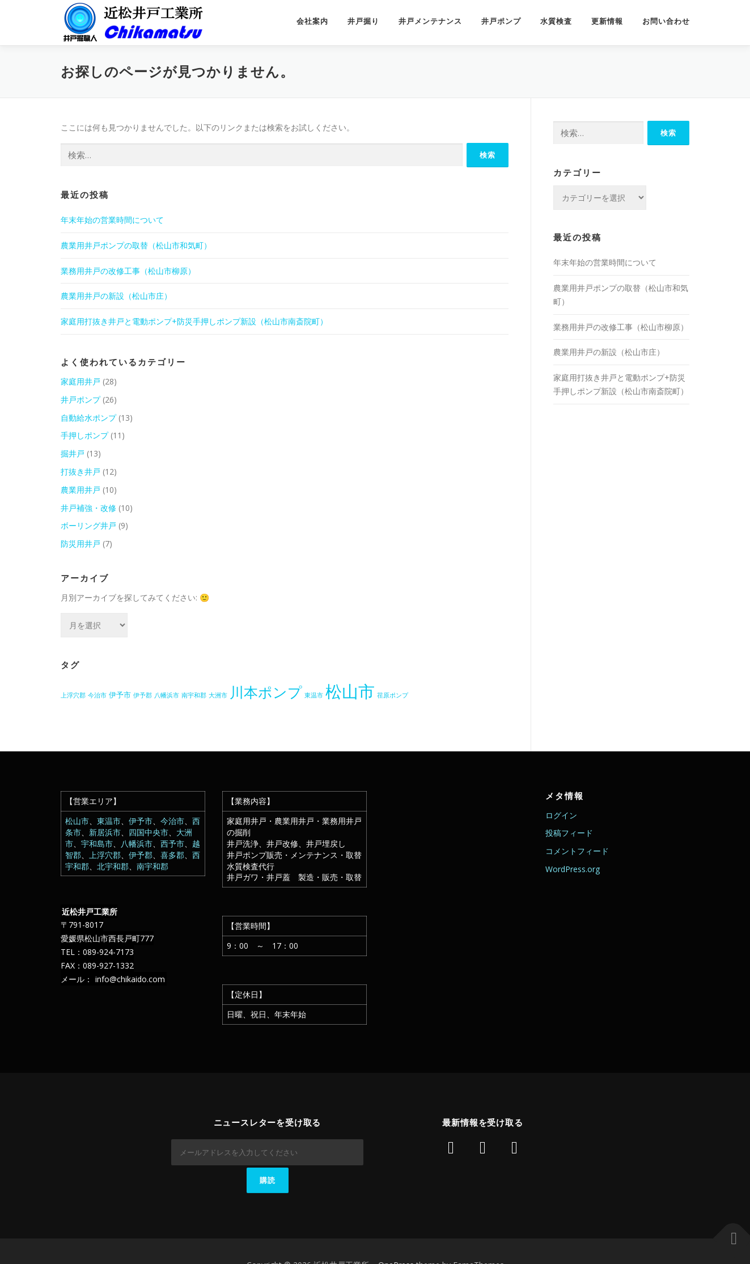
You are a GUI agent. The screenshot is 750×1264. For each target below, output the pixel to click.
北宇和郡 (113, 866)
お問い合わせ (666, 21)
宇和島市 (97, 843)
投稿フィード (569, 832)
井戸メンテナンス (430, 21)
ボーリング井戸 (88, 525)
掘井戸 (72, 453)
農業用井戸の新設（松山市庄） (116, 295)
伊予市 (140, 820)
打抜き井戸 (80, 471)
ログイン (561, 815)
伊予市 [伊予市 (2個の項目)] (120, 695)
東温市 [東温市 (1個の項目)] (313, 695)
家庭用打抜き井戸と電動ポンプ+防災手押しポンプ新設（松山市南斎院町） (194, 321)
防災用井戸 (80, 543)
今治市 (172, 820)
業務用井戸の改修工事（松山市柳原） (128, 270)
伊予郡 (140, 854)
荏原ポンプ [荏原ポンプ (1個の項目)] (392, 695)
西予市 (172, 843)
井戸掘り (363, 21)
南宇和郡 (152, 866)
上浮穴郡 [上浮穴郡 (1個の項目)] (73, 695)
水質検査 (556, 21)
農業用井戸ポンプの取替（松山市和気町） (136, 245)
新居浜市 (105, 832)
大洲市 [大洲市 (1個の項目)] (218, 695)
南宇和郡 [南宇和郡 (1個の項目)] (193, 695)
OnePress (396, 1237)
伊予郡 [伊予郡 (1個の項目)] (142, 695)
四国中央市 (148, 832)
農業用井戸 (80, 489)
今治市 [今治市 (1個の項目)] (97, 695)
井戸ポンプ (501, 21)
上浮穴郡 (105, 854)
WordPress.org (572, 869)
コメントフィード (577, 851)
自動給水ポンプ (88, 417)
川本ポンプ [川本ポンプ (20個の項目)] (266, 691)
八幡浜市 (136, 843)
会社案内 (312, 21)
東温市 (109, 820)
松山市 (77, 820)
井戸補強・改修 (88, 507)
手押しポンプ (84, 435)
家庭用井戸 (80, 381)
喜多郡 (172, 854)
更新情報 (607, 21)
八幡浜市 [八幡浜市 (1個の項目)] (166, 695)
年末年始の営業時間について (112, 219)
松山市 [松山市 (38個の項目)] (350, 691)
